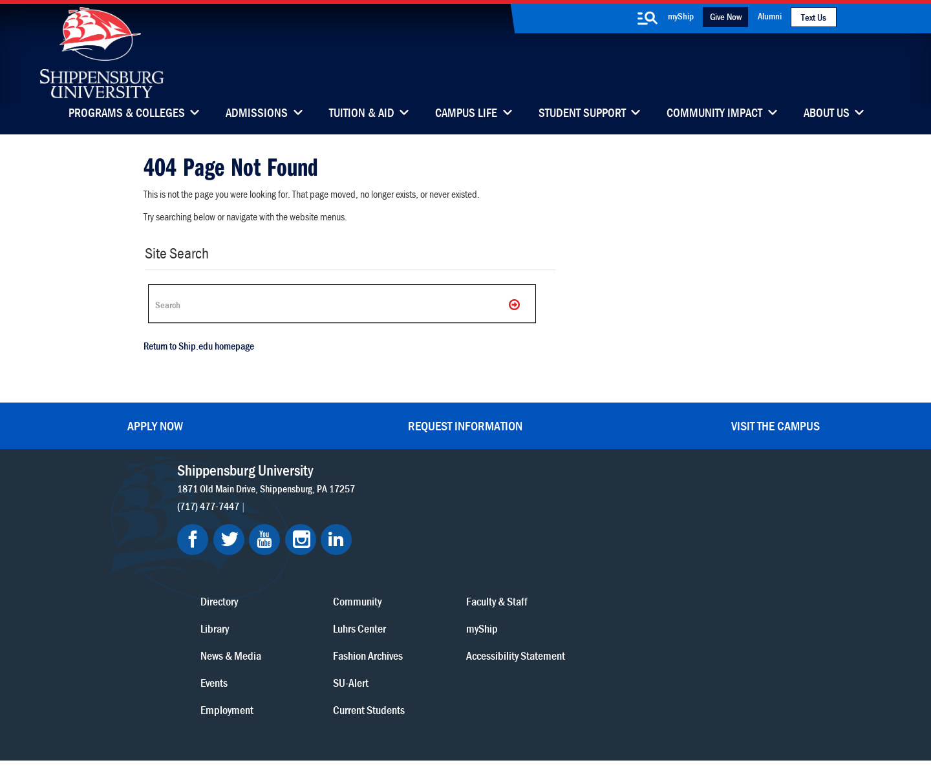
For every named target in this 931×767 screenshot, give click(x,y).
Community (535, 499)
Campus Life (466, 113)
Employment (428, 608)
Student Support (582, 113)
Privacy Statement (310, 698)
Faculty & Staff (650, 499)
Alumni (770, 16)
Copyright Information (460, 698)
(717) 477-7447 (213, 503)
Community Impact (714, 113)
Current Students (547, 608)
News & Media (432, 554)
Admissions (257, 113)
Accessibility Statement (646, 563)
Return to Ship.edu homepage (197, 348)
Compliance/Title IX (381, 710)
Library (416, 527)
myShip (681, 16)
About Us (827, 113)
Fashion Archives (546, 554)
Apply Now (155, 423)
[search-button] (647, 18)
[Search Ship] (339, 303)
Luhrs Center (537, 527)
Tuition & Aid (361, 113)
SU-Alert (528, 581)
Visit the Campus (775, 423)
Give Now (726, 16)
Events (415, 581)
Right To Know (541, 698)
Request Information (465, 423)
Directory (421, 499)
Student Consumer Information (488, 710)
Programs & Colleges (127, 113)
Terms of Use (382, 698)
